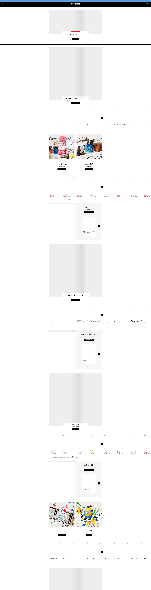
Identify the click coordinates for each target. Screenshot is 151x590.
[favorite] (147, 3)
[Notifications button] (145, 3)
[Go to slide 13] (78, 477)
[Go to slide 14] (77, 170)
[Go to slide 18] (80, 170)
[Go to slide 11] (77, 477)
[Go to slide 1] (69, 170)
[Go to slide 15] (78, 170)
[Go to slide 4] (71, 170)
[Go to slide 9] (74, 170)
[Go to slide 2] (71, 477)
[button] (60, 80)
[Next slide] (102, 89)
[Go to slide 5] (73, 477)
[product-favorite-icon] (60, 95)
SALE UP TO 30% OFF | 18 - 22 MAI (75, 31)
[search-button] (143, 3)
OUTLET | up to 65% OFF (75, 503)
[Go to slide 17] (79, 170)
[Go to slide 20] (81, 170)
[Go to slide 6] (72, 170)
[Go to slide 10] (75, 170)
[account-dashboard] (146, 3)
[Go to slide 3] (70, 170)
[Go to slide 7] (73, 170)
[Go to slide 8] (75, 477)
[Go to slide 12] (76, 170)
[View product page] (55, 88)
